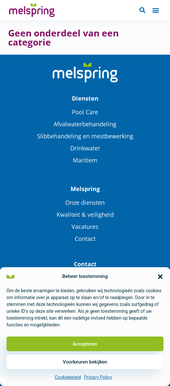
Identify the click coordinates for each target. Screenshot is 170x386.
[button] (160, 276)
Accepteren (85, 344)
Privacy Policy (98, 377)
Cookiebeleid (68, 377)
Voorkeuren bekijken (85, 362)
